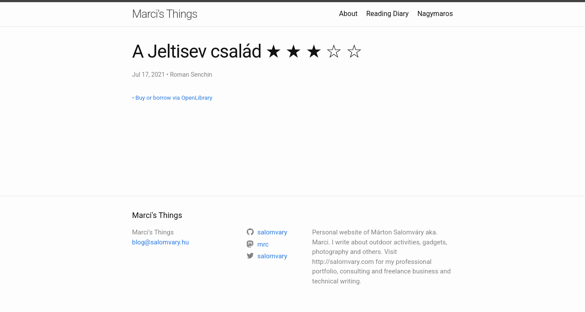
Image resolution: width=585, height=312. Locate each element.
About (348, 14)
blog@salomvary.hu (160, 242)
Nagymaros (435, 14)
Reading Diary (387, 14)
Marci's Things (164, 13)
